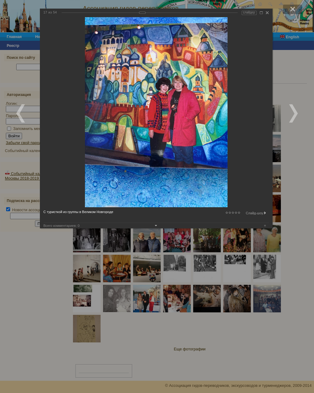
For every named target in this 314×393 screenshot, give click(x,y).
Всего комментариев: (62, 225)
